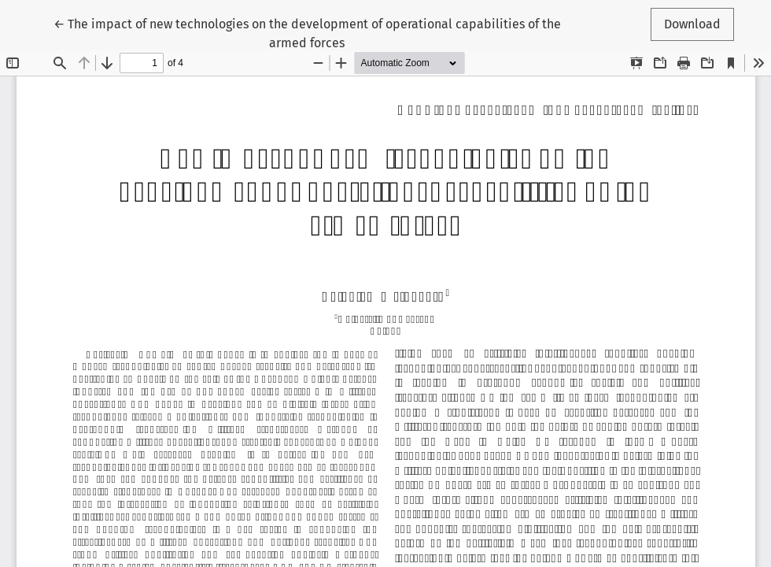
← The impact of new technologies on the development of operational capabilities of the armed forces (307, 32)
